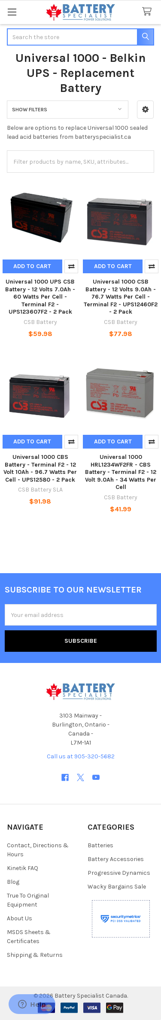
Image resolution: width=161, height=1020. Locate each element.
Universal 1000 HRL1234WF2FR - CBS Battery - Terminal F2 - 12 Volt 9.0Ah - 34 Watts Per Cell (120, 472)
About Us (19, 918)
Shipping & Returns (35, 955)
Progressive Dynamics (119, 872)
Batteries (100, 845)
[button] (145, 110)
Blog (13, 882)
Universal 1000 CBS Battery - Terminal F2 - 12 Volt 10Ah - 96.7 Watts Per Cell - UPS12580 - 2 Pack (40, 468)
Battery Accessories (116, 859)
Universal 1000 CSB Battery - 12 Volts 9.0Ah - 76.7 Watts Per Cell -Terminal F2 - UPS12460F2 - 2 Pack (121, 296)
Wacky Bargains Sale (117, 886)
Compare (71, 266)
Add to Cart (32, 266)
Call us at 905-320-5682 (81, 756)
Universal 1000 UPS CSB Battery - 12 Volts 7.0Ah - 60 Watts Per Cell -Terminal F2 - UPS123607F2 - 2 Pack (40, 296)
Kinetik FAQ (22, 868)
